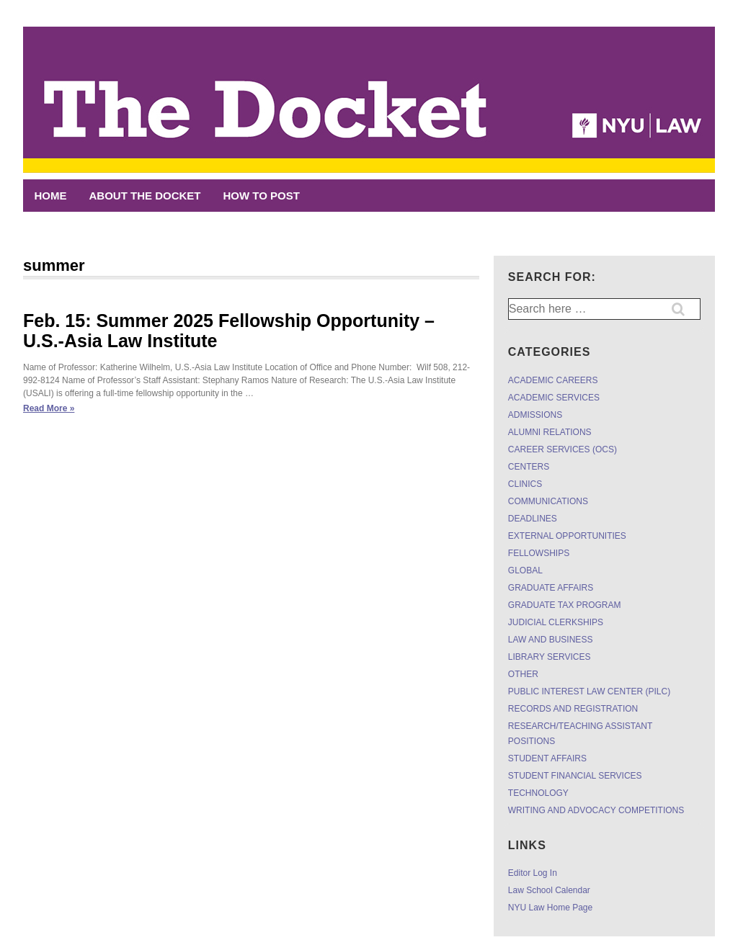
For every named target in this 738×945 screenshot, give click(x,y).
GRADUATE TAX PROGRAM (564, 605)
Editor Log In (532, 873)
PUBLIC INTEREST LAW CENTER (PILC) (589, 691)
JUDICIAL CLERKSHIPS (555, 622)
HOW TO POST (261, 195)
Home (51, 195)
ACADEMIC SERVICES (554, 398)
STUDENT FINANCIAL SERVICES (575, 776)
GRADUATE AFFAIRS (550, 588)
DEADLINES (532, 519)
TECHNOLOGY (538, 793)
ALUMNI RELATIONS (550, 432)
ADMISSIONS (535, 415)
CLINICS (525, 484)
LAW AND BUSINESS (550, 640)
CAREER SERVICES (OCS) (562, 449)
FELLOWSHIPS (538, 553)
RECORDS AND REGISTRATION (573, 709)
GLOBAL (525, 570)
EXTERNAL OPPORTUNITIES (567, 536)
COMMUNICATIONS (548, 501)
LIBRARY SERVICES (549, 657)
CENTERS (528, 467)
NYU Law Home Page (550, 908)
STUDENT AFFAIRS (547, 758)
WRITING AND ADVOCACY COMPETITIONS (596, 810)
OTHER (523, 674)
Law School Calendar (549, 890)
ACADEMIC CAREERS (553, 380)
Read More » (48, 408)
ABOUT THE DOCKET (145, 195)
